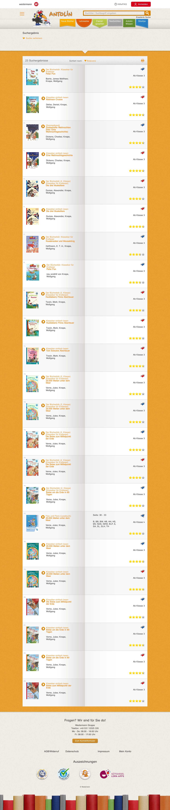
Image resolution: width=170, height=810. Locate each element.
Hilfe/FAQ (120, 4)
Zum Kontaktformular (85, 741)
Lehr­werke (84, 21)
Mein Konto (125, 751)
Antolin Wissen (129, 22)
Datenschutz (72, 751)
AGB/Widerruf (51, 751)
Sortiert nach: (75, 61)
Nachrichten (115, 21)
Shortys (142, 21)
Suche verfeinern (34, 38)
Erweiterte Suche (143, 17)
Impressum (104, 751)
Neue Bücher (67, 21)
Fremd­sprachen (99, 22)
